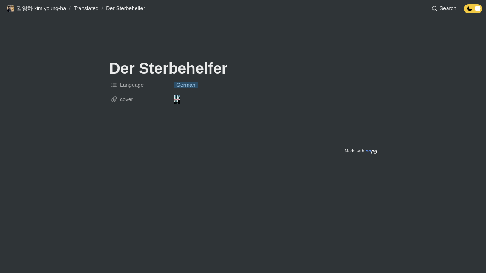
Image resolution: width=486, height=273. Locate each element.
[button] (36, 8)
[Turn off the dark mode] (473, 11)
